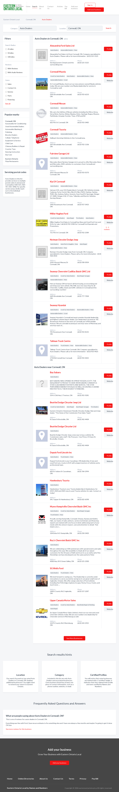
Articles (60, 6)
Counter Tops (10, 149)
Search (34, 6)
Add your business (74, 7)
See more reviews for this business (19, 729)
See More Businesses (74, 638)
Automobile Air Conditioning (15, 124)
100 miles (11, 57)
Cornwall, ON (31, 19)
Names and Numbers (38, 788)
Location (63, 28)
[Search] (108, 28)
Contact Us (50, 7)
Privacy (83, 779)
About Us (41, 7)
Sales (10, 84)
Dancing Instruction (12, 152)
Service (10, 92)
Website (110, 80)
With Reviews (13, 68)
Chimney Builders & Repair (15, 146)
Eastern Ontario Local (12, 19)
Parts (10, 96)
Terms (71, 779)
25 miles (11, 49)
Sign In (90, 5)
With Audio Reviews (15, 72)
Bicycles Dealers (11, 135)
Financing (11, 100)
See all (7, 103)
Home (28, 6)
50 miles (11, 53)
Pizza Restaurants (11, 161)
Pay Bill (66, 7)
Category (14, 28)
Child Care (9, 143)
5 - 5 (107, 228)
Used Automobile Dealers (14, 126)
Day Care (8, 155)
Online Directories (26, 779)
